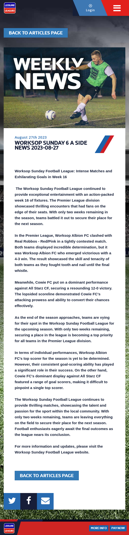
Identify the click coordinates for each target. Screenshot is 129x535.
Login (90, 8)
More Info (99, 528)
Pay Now (118, 528)
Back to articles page (36, 32)
